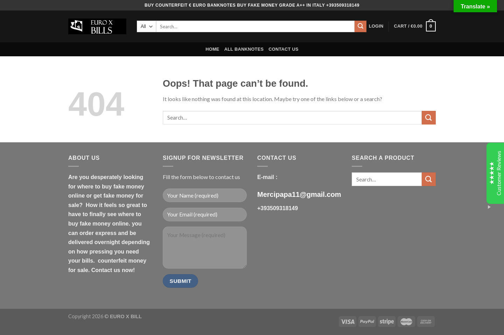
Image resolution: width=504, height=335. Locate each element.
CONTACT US (283, 49)
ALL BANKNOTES (244, 49)
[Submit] (360, 27)
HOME (212, 49)
